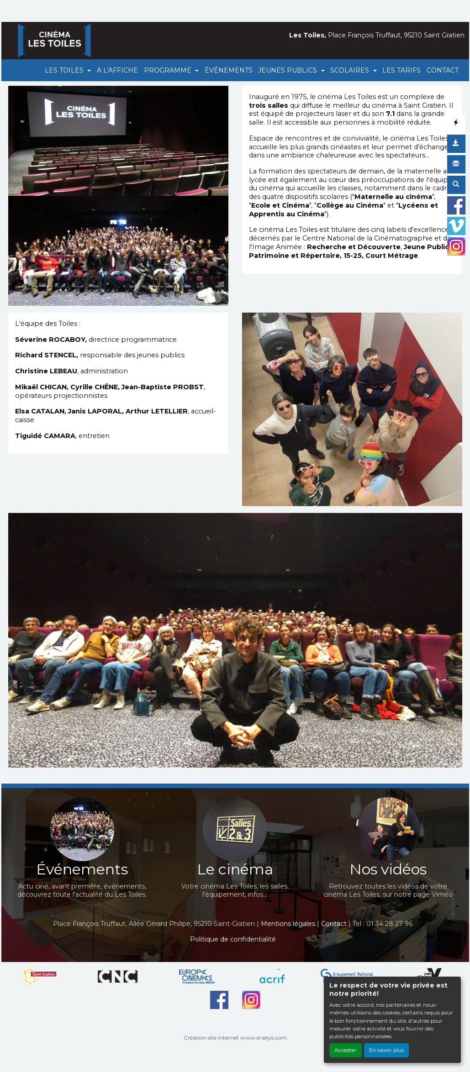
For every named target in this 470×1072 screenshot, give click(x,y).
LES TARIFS (401, 70)
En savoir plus (386, 1050)
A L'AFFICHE (117, 70)
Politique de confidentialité (233, 939)
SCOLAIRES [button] (350, 70)
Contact (334, 924)
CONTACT (443, 70)
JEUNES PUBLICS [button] (288, 70)
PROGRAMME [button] (168, 70)
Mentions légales (288, 924)
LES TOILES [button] (65, 70)
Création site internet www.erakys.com (235, 1037)
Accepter (345, 1050)
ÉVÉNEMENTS (229, 70)
